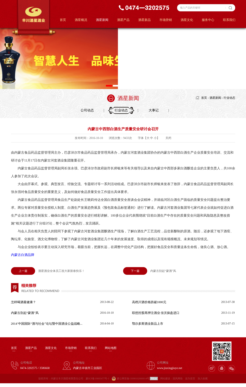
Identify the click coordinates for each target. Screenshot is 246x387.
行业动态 (229, 97)
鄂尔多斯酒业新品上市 (147, 323)
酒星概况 (81, 20)
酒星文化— (51, 349)
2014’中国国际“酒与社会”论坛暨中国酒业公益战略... (47, 323)
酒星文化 (187, 20)
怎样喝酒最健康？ (23, 302)
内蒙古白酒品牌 (22, 255)
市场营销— (71, 349)
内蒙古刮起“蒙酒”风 (149, 271)
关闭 (168, 138)
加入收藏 (203, 378)
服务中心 (208, 20)
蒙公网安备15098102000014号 (133, 378)
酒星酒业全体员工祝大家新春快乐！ (48, 271)
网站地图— (110, 349)
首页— (14, 349)
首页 (63, 20)
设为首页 (190, 378)
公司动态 (87, 110)
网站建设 (165, 378)
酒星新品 (144, 20)
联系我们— (91, 349)
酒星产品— (31, 349)
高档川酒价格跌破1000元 (149, 302)
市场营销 (165, 20)
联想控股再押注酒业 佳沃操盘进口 (156, 313)
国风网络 (178, 378)
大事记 (154, 110)
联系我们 (229, 20)
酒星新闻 (102, 20)
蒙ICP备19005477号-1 (97, 378)
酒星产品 (123, 20)
